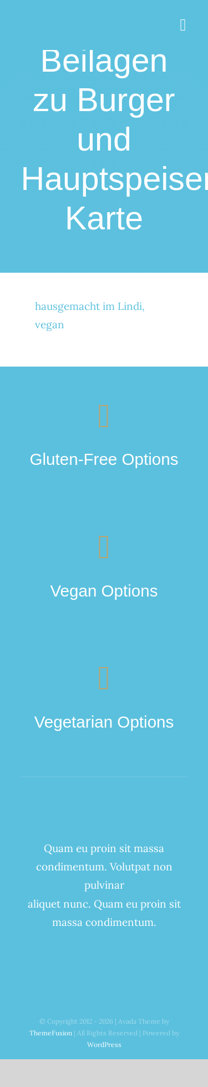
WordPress (104, 1044)
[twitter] (104, 962)
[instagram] (43, 962)
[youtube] (134, 962)
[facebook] (73, 962)
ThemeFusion (50, 1033)
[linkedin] (165, 962)
